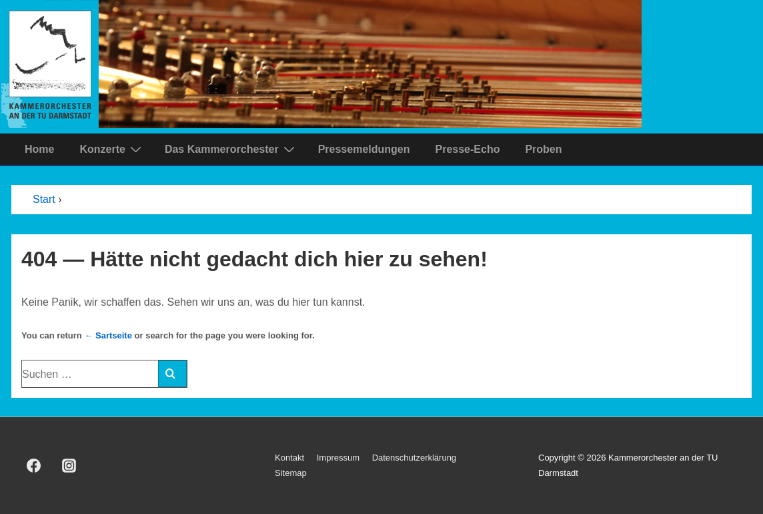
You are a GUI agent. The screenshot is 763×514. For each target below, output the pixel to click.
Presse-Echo (467, 149)
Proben (543, 149)
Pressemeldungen (364, 149)
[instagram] (69, 466)
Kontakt (289, 458)
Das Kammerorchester (231, 149)
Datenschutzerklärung (414, 458)
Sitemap (291, 473)
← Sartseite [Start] (108, 335)
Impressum (338, 458)
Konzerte (111, 149)
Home (39, 149)
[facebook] (34, 466)
